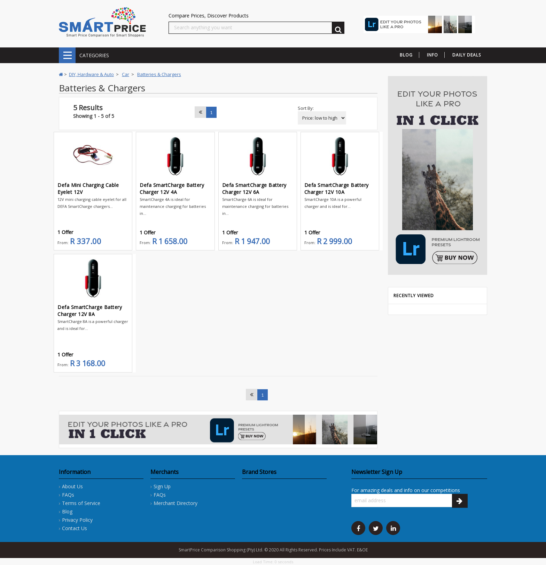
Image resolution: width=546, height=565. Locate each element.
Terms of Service (81, 503)
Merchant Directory (175, 503)
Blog (67, 511)
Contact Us (74, 528)
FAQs (68, 494)
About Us (72, 486)
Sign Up (162, 486)
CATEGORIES (67, 55)
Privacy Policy (77, 520)
